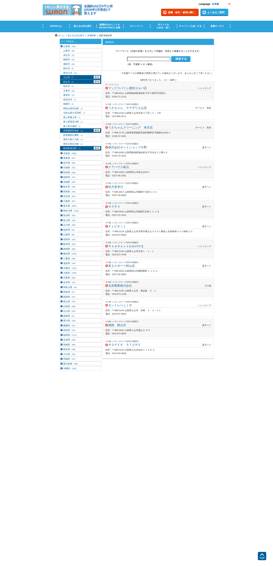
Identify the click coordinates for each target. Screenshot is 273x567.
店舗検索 (91, 35)
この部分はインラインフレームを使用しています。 (136, 16)
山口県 (70, 311)
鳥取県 (69, 292)
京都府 (70, 268)
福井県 (69, 230)
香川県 (70, 320)
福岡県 (70, 335)
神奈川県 (71, 210)
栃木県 (70, 186)
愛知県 (70, 253)
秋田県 (70, 172)
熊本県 (70, 349)
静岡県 (70, 249)
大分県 (70, 354)
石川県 (70, 225)
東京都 (70, 206)
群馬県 (70, 191)
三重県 (70, 258)
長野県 (70, 239)
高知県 (70, 330)
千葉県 (70, 201)
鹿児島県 (71, 363)
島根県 (70, 297)
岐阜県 (70, 244)
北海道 (70, 153)
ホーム (61, 35)
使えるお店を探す (76, 35)
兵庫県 (70, 277)
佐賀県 (70, 339)
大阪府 (70, 272)
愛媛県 (70, 325)
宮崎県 (70, 359)
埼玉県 (70, 196)
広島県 (70, 306)
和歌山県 (70, 287)
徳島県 (69, 316)
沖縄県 (70, 368)
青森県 (70, 158)
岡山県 (70, 301)
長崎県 (70, 344)
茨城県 (70, 182)
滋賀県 (70, 263)
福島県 (70, 177)
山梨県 (69, 234)
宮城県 (70, 167)
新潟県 (70, 215)
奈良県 (70, 282)
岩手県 (70, 163)
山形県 (70, 46)
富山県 (70, 220)
